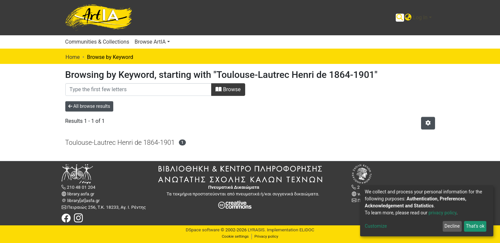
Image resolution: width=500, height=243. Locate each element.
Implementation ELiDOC (290, 229)
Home (73, 57)
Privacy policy (266, 236)
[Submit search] (400, 18)
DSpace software (203, 229)
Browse (228, 89)
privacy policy (442, 212)
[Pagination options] (428, 123)
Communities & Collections (97, 42)
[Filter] (138, 89)
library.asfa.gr (80, 193)
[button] (408, 18)
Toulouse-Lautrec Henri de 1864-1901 (120, 142)
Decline (452, 226)
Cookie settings (235, 236)
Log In (420, 17)
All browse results (89, 106)
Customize (376, 226)
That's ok (475, 226)
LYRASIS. (257, 229)
